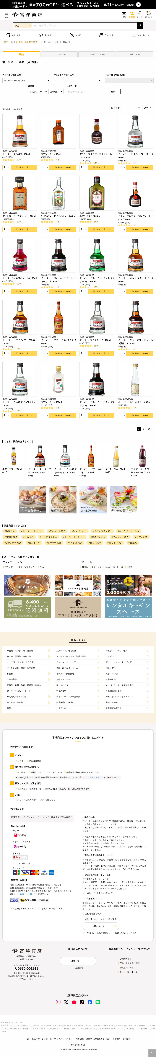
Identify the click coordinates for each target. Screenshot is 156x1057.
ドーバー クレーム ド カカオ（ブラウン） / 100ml (97, 404)
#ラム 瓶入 (28, 537)
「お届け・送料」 (95, 777)
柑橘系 (84, 567)
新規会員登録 (34, 761)
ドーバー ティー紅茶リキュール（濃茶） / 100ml (135, 342)
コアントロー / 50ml (51, 154)
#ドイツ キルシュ (48, 537)
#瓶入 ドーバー (79, 531)
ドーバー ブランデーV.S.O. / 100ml (19, 342)
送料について (36, 772)
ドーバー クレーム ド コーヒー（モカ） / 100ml (58, 280)
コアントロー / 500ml (51, 402)
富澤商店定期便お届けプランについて (82, 772)
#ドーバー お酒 (54, 542)
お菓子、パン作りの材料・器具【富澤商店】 (20, 42)
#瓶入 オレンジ (114, 542)
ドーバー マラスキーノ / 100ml (95, 340)
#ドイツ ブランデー (102, 531)
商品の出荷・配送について (28, 789)
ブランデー (8, 567)
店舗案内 (116, 1039)
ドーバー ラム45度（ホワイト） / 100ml (19, 404)
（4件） (135, 163)
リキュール (86, 562)
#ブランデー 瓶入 (13, 542)
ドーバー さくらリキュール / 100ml (19, 278)
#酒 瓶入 (132, 542)
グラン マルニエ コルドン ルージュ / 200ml (135, 218)
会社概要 (78, 968)
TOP (27, 1039)
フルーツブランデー (26, 567)
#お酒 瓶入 (10, 531)
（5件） (58, 160)
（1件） (58, 287)
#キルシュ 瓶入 (75, 542)
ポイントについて (53, 772)
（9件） (19, 160)
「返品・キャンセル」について (98, 893)
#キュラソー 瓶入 (120, 537)
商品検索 (36, 1039)
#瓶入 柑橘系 (95, 542)
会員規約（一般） (126, 967)
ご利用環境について (93, 914)
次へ (150, 429)
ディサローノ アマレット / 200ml (19, 216)
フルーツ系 (95, 567)
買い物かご (21, 772)
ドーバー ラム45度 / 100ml (16, 154)
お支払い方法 (50, 789)
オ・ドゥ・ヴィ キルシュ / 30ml (134, 402)
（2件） (19, 284)
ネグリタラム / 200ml (90, 216)
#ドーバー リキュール (31, 531)
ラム (40, 567)
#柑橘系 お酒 (11, 537)
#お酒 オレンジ (98, 537)
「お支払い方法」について (50, 908)
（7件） (96, 163)
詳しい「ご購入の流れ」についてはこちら (35, 800)
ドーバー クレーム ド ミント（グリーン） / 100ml (97, 280)
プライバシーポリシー (128, 972)
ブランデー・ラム (12, 562)
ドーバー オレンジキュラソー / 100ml (135, 280)
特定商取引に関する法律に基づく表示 (93, 1039)
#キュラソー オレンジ (128, 531)
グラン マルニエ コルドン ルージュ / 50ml (97, 156)
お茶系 (128, 567)
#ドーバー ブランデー (73, 537)
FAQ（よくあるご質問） (129, 963)
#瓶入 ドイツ (34, 542)
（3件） (135, 225)
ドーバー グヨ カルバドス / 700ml (58, 342)
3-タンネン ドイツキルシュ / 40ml (58, 216)
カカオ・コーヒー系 (113, 567)
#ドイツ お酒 (141, 537)
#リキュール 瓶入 (57, 531)
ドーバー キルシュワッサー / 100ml (135, 156)
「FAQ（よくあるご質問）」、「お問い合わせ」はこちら (110, 933)
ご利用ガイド (124, 959)
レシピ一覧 (47, 1039)
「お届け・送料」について (23, 908)
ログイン (20, 761)
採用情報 (127, 1039)
